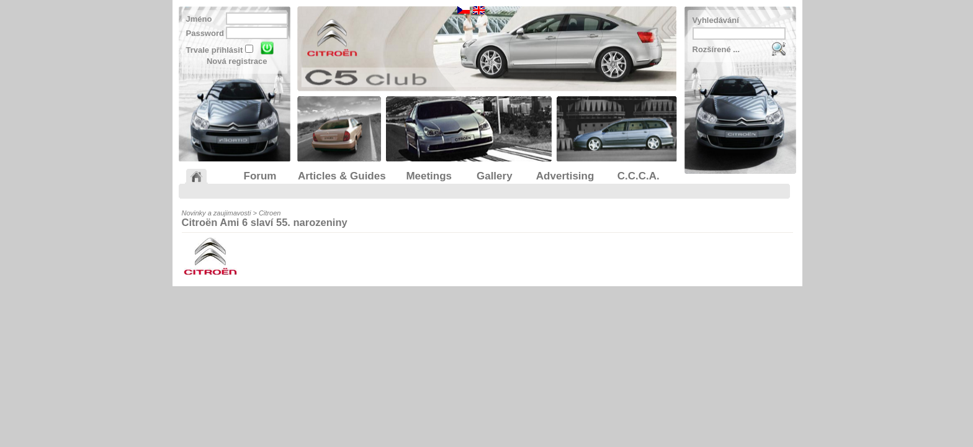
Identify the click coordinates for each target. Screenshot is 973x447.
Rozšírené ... (716, 49)
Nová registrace (237, 61)
